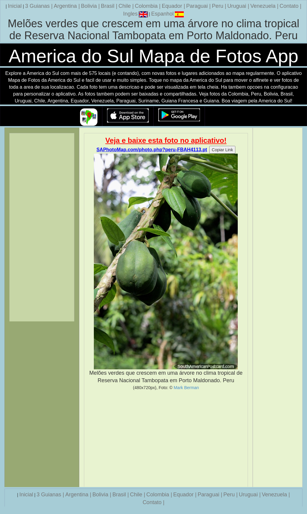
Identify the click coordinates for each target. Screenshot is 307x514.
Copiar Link (222, 149)
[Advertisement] (166, 438)
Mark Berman (186, 387)
